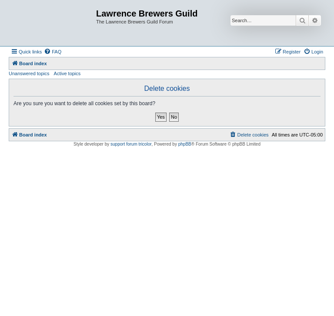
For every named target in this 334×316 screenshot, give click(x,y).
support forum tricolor (130, 144)
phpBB (184, 144)
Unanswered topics (29, 73)
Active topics (67, 73)
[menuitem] (52, 52)
